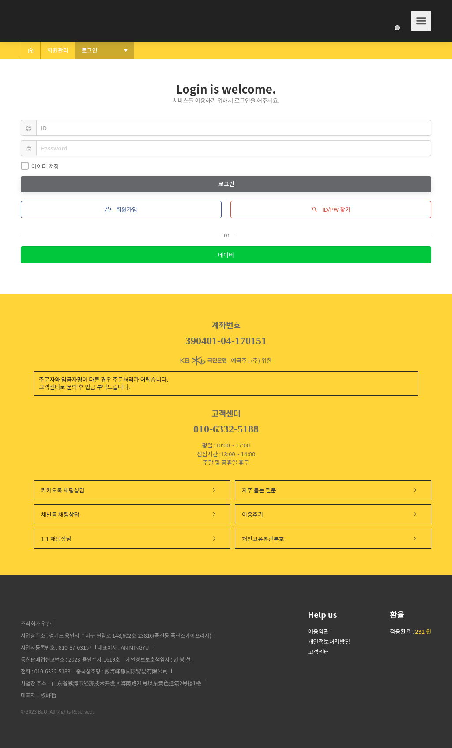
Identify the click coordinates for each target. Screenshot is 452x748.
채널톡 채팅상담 (129, 514)
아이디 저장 (40, 166)
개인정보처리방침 (329, 641)
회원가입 (121, 209)
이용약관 (318, 631)
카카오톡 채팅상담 (129, 490)
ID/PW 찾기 (330, 209)
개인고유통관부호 (330, 538)
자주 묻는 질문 (330, 490)
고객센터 (318, 651)
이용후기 (330, 514)
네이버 (226, 255)
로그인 (227, 184)
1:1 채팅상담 (129, 538)
